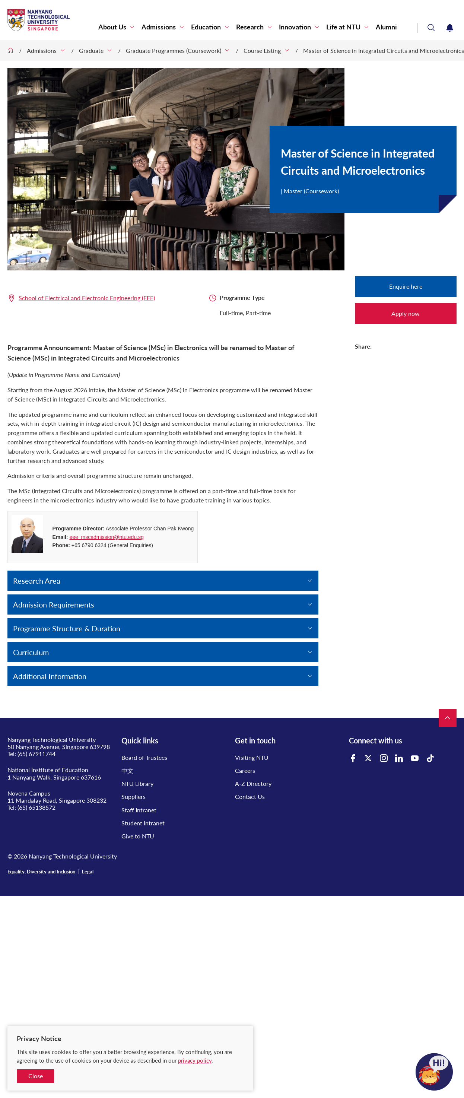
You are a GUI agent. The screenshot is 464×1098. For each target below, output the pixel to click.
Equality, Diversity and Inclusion (41, 872)
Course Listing (262, 50)
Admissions (159, 27)
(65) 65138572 (36, 807)
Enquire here (405, 286)
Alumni (386, 27)
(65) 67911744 (36, 753)
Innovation (295, 27)
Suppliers (133, 796)
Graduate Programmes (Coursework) (173, 50)
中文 (127, 770)
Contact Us (250, 796)
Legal (87, 872)
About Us (112, 27)
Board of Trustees (144, 757)
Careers (245, 770)
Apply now (405, 313)
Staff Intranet (138, 809)
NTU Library (137, 783)
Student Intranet (143, 822)
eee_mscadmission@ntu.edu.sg (106, 537)
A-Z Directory (253, 783)
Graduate (91, 50)
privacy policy (195, 1060)
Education (206, 27)
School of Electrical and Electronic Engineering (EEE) (87, 297)
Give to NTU (137, 836)
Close (35, 1075)
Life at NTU (343, 27)
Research (250, 27)
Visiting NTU (251, 757)
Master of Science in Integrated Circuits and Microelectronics (383, 50)
